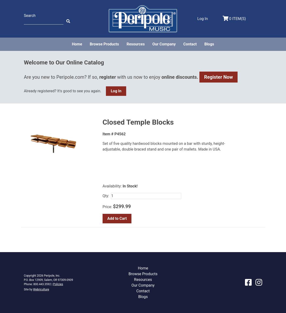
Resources (136, 44)
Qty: (106, 196)
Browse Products (104, 44)
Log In (116, 91)
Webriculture (41, 289)
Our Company (164, 44)
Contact (190, 44)
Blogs (209, 44)
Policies (58, 284)
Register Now (218, 77)
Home (77, 44)
